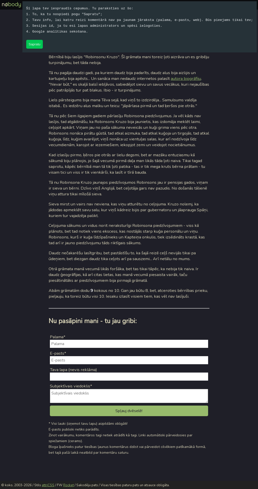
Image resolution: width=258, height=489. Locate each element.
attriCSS (48, 485)
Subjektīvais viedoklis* (71, 386)
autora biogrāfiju (186, 78)
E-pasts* (58, 353)
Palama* (58, 337)
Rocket (68, 485)
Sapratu (35, 44)
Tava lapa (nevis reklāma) (73, 370)
